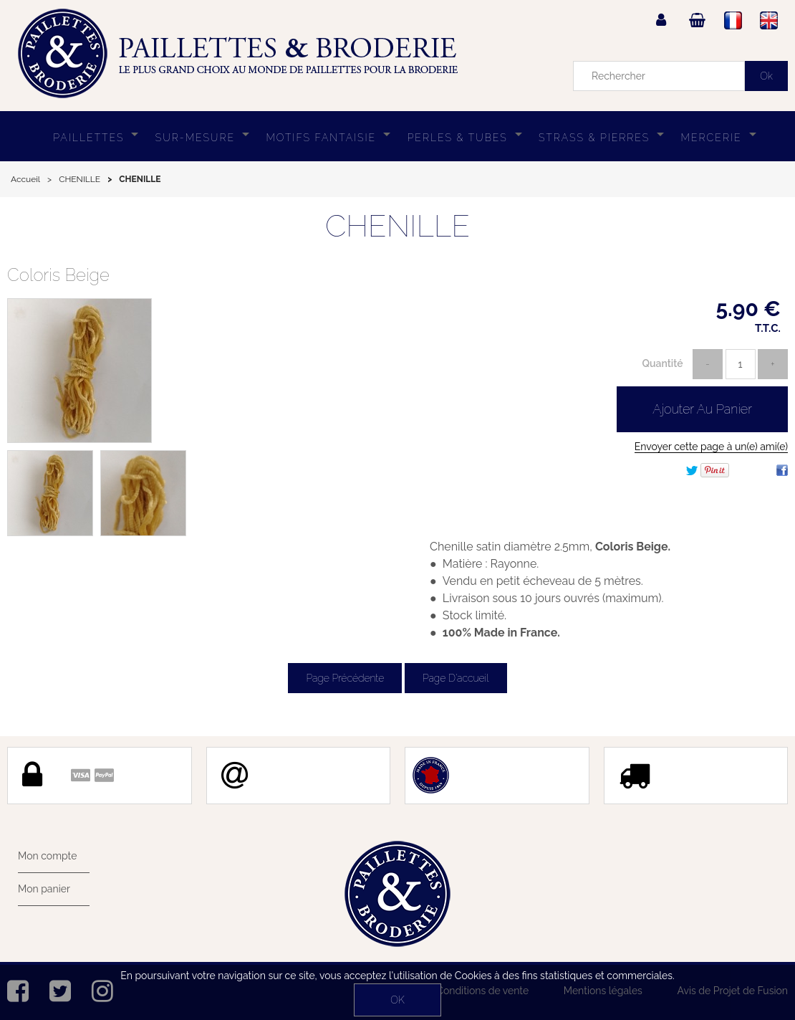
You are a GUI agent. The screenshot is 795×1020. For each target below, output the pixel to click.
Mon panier (44, 889)
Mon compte (47, 856)
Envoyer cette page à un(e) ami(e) (711, 446)
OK (397, 1000)
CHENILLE (397, 226)
